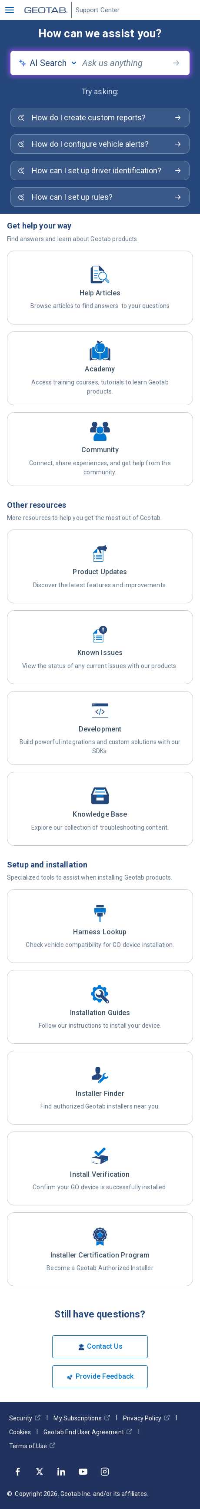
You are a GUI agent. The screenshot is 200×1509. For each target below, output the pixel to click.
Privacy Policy (146, 1418)
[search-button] (176, 62)
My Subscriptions (81, 1418)
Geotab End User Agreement (88, 1432)
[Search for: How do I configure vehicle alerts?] (100, 144)
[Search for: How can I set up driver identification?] (100, 170)
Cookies (20, 1432)
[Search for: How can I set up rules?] (100, 197)
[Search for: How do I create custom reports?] (100, 117)
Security (25, 1418)
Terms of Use (32, 1445)
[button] (9, 10)
